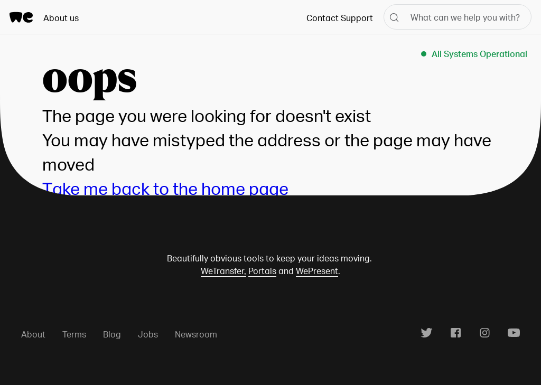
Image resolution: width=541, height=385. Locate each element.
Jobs (148, 334)
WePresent (317, 270)
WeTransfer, (223, 270)
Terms (74, 334)
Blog (112, 334)
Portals (262, 270)
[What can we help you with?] (457, 17)
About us (61, 17)
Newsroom (196, 334)
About (33, 334)
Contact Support (339, 17)
